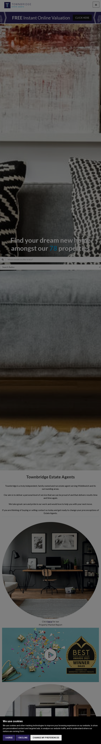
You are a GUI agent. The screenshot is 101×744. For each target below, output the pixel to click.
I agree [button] (9, 738)
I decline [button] (23, 738)
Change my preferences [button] (46, 738)
